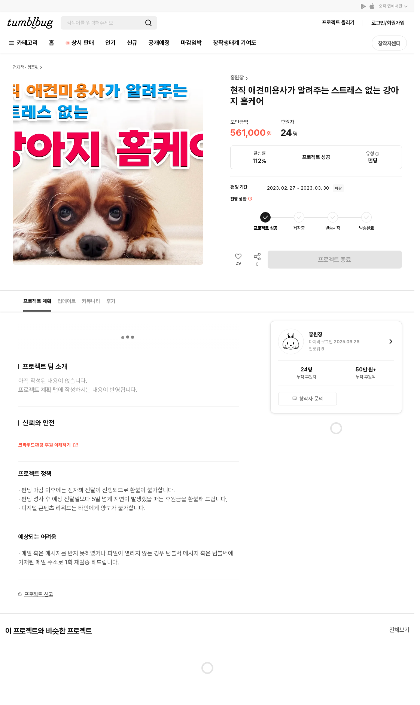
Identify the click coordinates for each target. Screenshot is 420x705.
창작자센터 (389, 43)
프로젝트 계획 (37, 301)
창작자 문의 (307, 399)
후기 (110, 301)
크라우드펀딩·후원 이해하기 (48, 445)
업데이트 (67, 301)
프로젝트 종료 (334, 259)
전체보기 (399, 630)
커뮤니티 (91, 301)
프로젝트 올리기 (338, 22)
